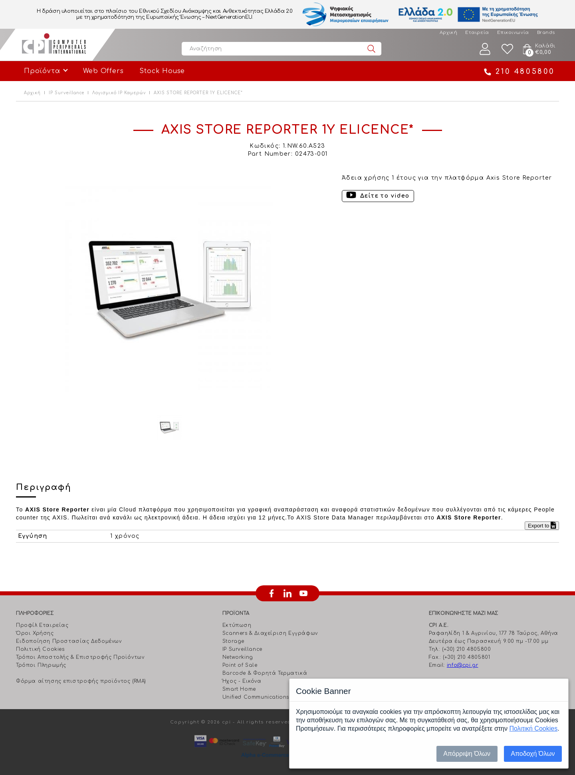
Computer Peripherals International (54, 45)
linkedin (287, 593)
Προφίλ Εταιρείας (42, 625)
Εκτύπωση (237, 625)
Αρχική (448, 32)
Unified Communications (255, 697)
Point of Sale (240, 665)
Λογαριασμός (485, 49)
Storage (233, 641)
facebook (272, 593)
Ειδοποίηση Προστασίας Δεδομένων (69, 641)
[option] (169, 290)
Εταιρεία (477, 32)
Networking (237, 657)
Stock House (162, 71)
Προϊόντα (42, 71)
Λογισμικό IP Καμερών (119, 93)
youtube (303, 593)
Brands (546, 32)
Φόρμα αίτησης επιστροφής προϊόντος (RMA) (81, 681)
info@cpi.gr (462, 665)
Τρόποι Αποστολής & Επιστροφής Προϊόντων (80, 657)
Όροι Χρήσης (35, 633)
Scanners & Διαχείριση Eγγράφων (270, 633)
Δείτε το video (385, 196)
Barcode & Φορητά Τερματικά (264, 673)
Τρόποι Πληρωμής (41, 665)
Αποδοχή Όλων (533, 753)
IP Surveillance (66, 93)
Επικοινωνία (513, 32)
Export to (542, 526)
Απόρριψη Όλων (466, 753)
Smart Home (239, 689)
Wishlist (508, 49)
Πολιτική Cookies (40, 649)
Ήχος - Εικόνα (242, 681)
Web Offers (103, 71)
